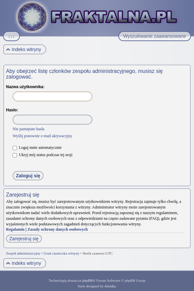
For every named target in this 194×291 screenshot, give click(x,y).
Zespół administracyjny (23, 253)
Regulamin (15, 229)
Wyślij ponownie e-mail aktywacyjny (42, 136)
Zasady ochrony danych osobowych (58, 229)
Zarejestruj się (24, 238)
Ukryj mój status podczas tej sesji (42, 154)
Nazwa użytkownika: (25, 87)
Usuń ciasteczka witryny (61, 253)
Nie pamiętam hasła (28, 129)
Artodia (110, 286)
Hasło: (12, 110)
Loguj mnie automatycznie (37, 147)
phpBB (87, 280)
